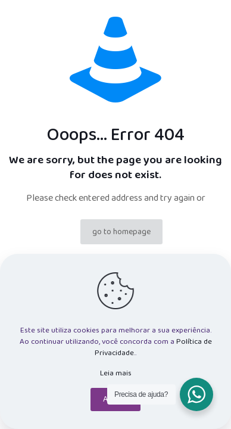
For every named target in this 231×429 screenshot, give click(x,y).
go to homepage (121, 231)
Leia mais (116, 373)
